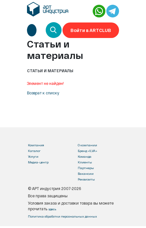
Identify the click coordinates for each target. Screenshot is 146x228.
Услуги (33, 156)
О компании (87, 145)
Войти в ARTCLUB (90, 30)
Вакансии (86, 173)
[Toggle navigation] (31, 30)
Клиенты (85, 162)
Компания (36, 145)
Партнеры (86, 168)
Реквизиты (86, 179)
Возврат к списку (43, 93)
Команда (84, 156)
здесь (52, 209)
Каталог (34, 151)
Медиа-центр (38, 162)
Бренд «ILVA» (87, 151)
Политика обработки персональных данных (62, 216)
